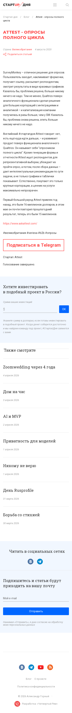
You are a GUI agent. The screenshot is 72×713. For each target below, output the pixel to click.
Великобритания (22, 49)
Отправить (36, 611)
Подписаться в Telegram (34, 245)
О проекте (40, 678)
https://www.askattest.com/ (20, 223)
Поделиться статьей (17, 54)
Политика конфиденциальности (36, 686)
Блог (28, 678)
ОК (64, 309)
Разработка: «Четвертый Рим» (40, 703)
